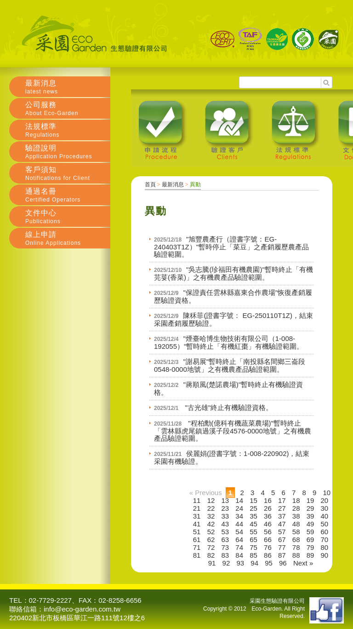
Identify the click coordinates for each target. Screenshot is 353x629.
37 (282, 516)
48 (296, 524)
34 (239, 516)
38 (296, 516)
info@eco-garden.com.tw (82, 609)
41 (197, 524)
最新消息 (173, 184)
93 (240, 563)
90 (325, 555)
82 (211, 555)
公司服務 (67, 108)
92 (226, 563)
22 (211, 508)
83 (225, 555)
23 (225, 508)
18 (296, 500)
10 (327, 492)
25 (253, 508)
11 (197, 500)
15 (253, 500)
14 (239, 500)
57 (282, 532)
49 (310, 524)
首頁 (150, 184)
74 (239, 547)
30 (325, 508)
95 (269, 563)
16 (268, 500)
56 (268, 532)
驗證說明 (67, 152)
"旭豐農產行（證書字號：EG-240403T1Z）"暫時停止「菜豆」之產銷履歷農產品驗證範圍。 (231, 246)
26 (268, 508)
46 (268, 524)
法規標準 (67, 130)
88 (296, 555)
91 (212, 563)
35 (253, 516)
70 (325, 539)
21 (197, 508)
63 (225, 539)
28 (296, 508)
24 (239, 508)
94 (254, 563)
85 (253, 555)
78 (296, 547)
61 (197, 539)
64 (239, 539)
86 (268, 555)
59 (310, 532)
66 (268, 539)
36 (268, 516)
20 (325, 500)
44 (239, 524)
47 (282, 524)
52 (211, 532)
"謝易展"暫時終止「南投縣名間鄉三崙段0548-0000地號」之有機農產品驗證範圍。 (229, 365)
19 (310, 500)
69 (310, 539)
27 (282, 508)
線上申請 (67, 238)
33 (225, 516)
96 (283, 563)
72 (211, 547)
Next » (303, 563)
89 (310, 555)
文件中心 (67, 217)
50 (325, 524)
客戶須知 (67, 173)
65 (253, 539)
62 (211, 539)
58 (296, 532)
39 (310, 516)
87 (282, 555)
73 (225, 547)
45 (253, 524)
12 (211, 500)
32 (211, 516)
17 (282, 500)
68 (296, 539)
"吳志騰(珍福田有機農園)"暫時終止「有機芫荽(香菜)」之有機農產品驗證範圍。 (233, 273)
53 (225, 532)
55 (253, 532)
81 (197, 555)
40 (325, 516)
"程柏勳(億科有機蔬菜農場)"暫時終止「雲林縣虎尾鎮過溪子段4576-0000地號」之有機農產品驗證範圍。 (232, 430)
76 (268, 547)
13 (225, 500)
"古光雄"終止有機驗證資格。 (228, 407)
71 (197, 547)
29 (310, 508)
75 (253, 547)
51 (197, 532)
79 (310, 547)
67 (282, 539)
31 (197, 516)
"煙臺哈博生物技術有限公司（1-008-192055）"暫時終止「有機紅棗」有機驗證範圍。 (228, 342)
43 (225, 524)
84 (239, 555)
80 (325, 547)
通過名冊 (67, 195)
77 (282, 547)
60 (325, 532)
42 (211, 524)
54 (239, 532)
